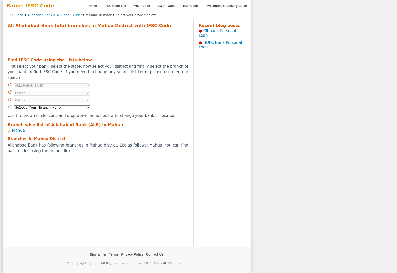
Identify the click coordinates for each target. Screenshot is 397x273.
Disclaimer (98, 254)
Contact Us (155, 254)
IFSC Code (16, 15)
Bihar (77, 15)
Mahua (18, 130)
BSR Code (190, 6)
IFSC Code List (115, 6)
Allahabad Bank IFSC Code (48, 15)
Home (93, 6)
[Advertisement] (98, 42)
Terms (113, 254)
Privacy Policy (132, 254)
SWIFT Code (166, 6)
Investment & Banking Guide (226, 6)
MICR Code (142, 6)
